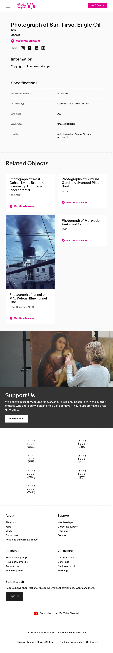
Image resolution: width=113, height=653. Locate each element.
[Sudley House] (82, 474)
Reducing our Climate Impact (22, 539)
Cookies (64, 642)
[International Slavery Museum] (31, 459)
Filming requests (67, 566)
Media (9, 531)
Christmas (63, 562)
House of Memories (17, 562)
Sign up (14, 596)
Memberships (65, 522)
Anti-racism (12, 566)
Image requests (14, 570)
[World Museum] (82, 443)
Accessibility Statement (84, 642)
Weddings (63, 570)
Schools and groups (17, 557)
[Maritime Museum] (82, 459)
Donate (62, 535)
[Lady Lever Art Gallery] (31, 489)
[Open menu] (8, 5)
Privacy (21, 642)
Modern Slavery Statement (42, 642)
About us (11, 522)
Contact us (12, 535)
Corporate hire (66, 557)
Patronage (63, 531)
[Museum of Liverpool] (31, 443)
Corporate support (68, 527)
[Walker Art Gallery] (31, 474)
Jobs (8, 527)
